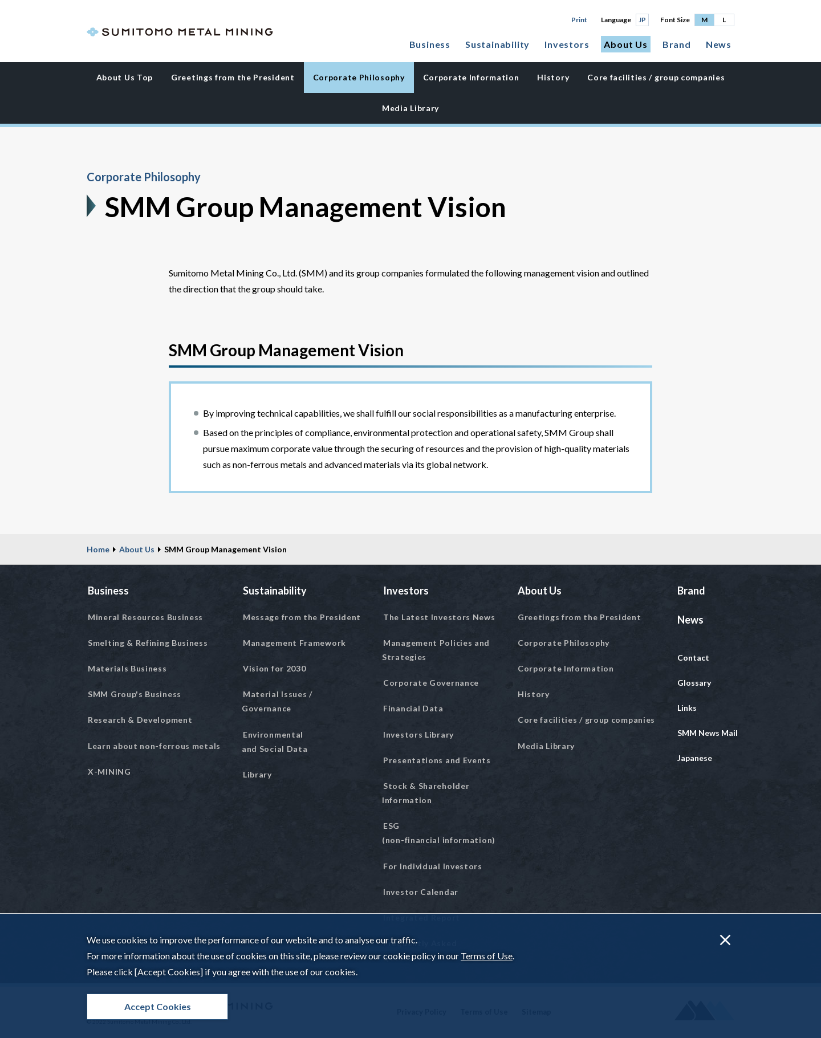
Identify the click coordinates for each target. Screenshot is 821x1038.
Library (257, 774)
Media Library (410, 108)
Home (98, 549)
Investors (566, 44)
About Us (625, 44)
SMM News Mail (707, 733)
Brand (677, 44)
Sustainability (497, 44)
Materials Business (127, 668)
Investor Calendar (420, 892)
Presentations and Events (437, 760)
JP (642, 19)
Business (429, 44)
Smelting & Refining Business (148, 643)
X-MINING (109, 771)
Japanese (694, 758)
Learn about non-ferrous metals (154, 746)
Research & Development (140, 719)
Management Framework (294, 643)
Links (687, 708)
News (718, 44)
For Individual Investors (432, 866)
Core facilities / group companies (656, 77)
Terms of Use (487, 955)
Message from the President (302, 617)
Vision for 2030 (274, 668)
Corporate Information (471, 77)
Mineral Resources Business (145, 617)
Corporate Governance (431, 682)
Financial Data (413, 708)
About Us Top (124, 77)
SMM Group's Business (134, 694)
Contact (693, 657)
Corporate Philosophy (359, 77)
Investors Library (418, 734)
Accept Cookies (157, 1006)
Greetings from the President (233, 77)
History (553, 77)
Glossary (694, 682)
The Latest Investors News (439, 617)
